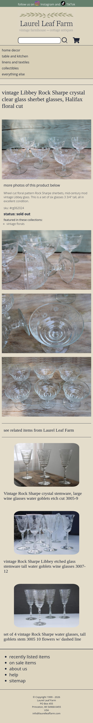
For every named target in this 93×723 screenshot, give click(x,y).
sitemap (17, 681)
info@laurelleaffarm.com (47, 713)
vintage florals (15, 224)
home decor (11, 50)
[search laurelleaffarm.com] (65, 40)
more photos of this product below (32, 185)
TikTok (70, 4)
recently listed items (29, 657)
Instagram (47, 4)
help (13, 675)
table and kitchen (15, 56)
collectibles (10, 68)
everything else (13, 74)
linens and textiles (15, 62)
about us (18, 669)
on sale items (22, 663)
